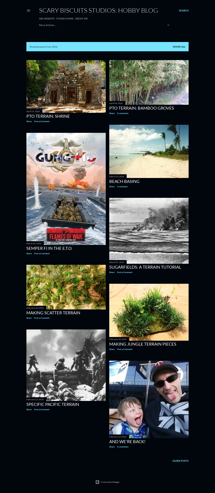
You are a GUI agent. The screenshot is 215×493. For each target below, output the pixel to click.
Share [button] (29, 121)
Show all (179, 46)
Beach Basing (124, 181)
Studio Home (64, 18)
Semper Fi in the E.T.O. (49, 248)
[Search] (184, 10)
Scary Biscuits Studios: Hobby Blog (98, 10)
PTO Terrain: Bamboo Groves (141, 108)
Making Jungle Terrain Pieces (142, 343)
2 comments (122, 113)
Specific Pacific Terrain (52, 404)
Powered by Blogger (107, 482)
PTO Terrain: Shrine (48, 116)
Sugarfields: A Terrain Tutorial (145, 267)
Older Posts (180, 460)
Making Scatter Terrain (53, 312)
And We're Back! (127, 441)
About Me (81, 18)
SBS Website (47, 18)
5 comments (122, 446)
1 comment (122, 186)
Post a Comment (42, 121)
